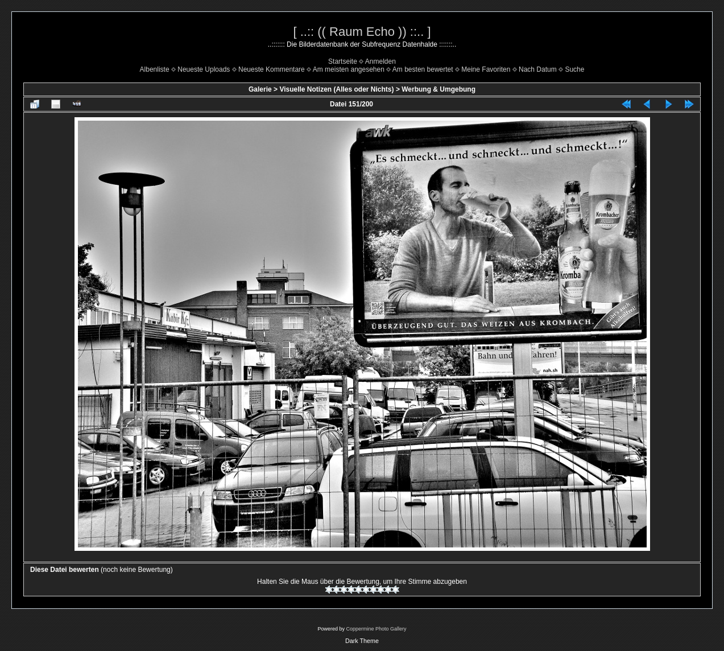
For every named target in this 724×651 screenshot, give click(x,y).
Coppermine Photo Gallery (376, 629)
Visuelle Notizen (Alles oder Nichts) (336, 89)
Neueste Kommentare (271, 69)
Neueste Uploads (203, 69)
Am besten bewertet (422, 69)
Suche (574, 69)
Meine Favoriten (485, 69)
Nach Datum (538, 69)
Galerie (260, 89)
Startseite (342, 61)
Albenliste (154, 69)
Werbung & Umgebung (438, 89)
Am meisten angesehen (348, 69)
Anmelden (380, 61)
